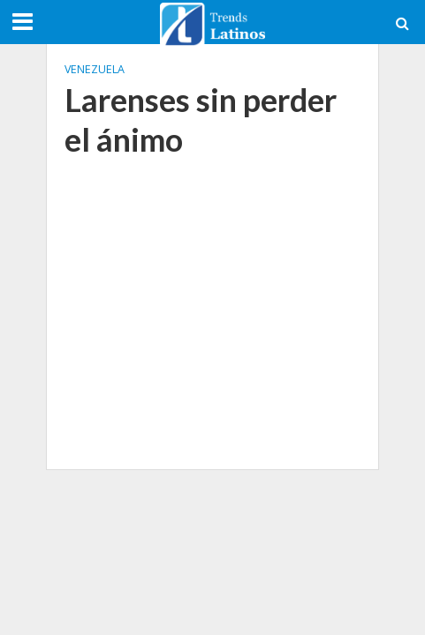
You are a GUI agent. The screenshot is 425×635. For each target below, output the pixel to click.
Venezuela (95, 69)
